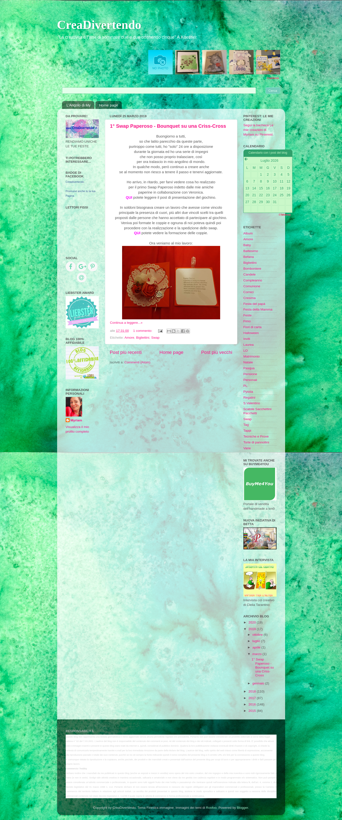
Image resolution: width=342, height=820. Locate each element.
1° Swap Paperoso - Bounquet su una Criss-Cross (168, 126)
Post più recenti (126, 352)
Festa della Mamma (258, 309)
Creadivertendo (75, 181)
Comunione (251, 286)
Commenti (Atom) (138, 362)
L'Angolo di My (78, 105)
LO (245, 350)
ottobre (258, 634)
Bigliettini (142, 337)
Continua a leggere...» (126, 322)
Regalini (249, 397)
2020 (252, 622)
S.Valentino (251, 403)
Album (248, 233)
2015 (252, 711)
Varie (247, 448)
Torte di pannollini (256, 442)
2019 (252, 629)
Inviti (246, 339)
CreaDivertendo (99, 25)
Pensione (250, 374)
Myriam (76, 420)
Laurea (248, 344)
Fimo (247, 321)
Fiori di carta (252, 327)
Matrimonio (251, 356)
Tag (246, 425)
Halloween (251, 333)
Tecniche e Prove (256, 436)
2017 (252, 698)
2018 (252, 691)
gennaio (259, 683)
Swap (155, 337)
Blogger (242, 807)
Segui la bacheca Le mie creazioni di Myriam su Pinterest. (258, 129)
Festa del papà (254, 304)
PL (245, 386)
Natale (248, 362)
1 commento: (143, 331)
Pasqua (249, 368)
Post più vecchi (216, 352)
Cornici (248, 292)
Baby (247, 245)
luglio (257, 641)
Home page (108, 105)
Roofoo (211, 807)
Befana (248, 257)
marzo (258, 654)
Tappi (247, 430)
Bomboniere (252, 268)
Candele (249, 274)
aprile (257, 647)
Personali (250, 380)
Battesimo (250, 251)
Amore (129, 337)
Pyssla (248, 391)
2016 (252, 704)
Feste (247, 315)
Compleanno (252, 280)
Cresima (249, 298)
